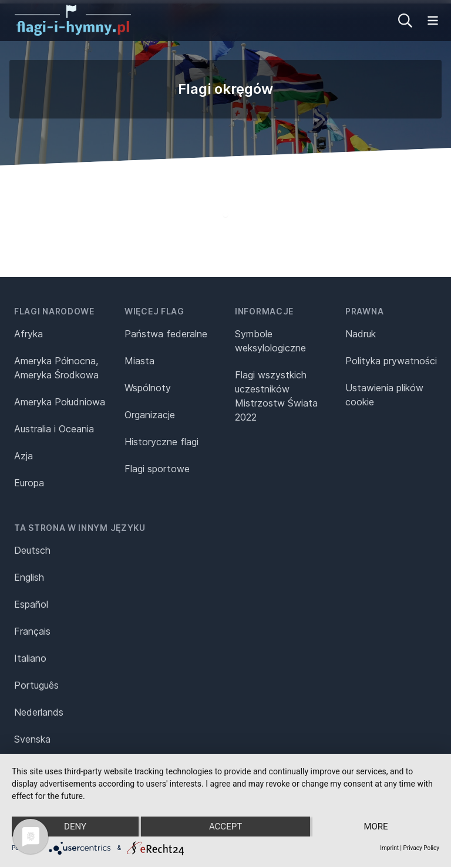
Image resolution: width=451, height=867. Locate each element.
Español (31, 604)
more (376, 826)
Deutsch (32, 550)
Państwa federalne (165, 334)
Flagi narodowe (54, 311)
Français (32, 631)
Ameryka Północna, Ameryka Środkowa (56, 368)
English (29, 577)
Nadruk (360, 334)
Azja (23, 456)
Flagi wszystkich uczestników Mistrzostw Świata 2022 (276, 396)
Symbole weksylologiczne (270, 341)
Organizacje (149, 415)
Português (36, 685)
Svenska (32, 739)
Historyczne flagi (161, 442)
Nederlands (38, 712)
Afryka (28, 334)
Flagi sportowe (157, 469)
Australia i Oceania (54, 429)
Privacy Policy (421, 848)
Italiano (30, 658)
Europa (29, 483)
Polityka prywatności (391, 361)
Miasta (139, 361)
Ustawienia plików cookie (384, 395)
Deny (75, 826)
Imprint (389, 848)
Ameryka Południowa (59, 402)
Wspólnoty (147, 388)
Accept (225, 826)
